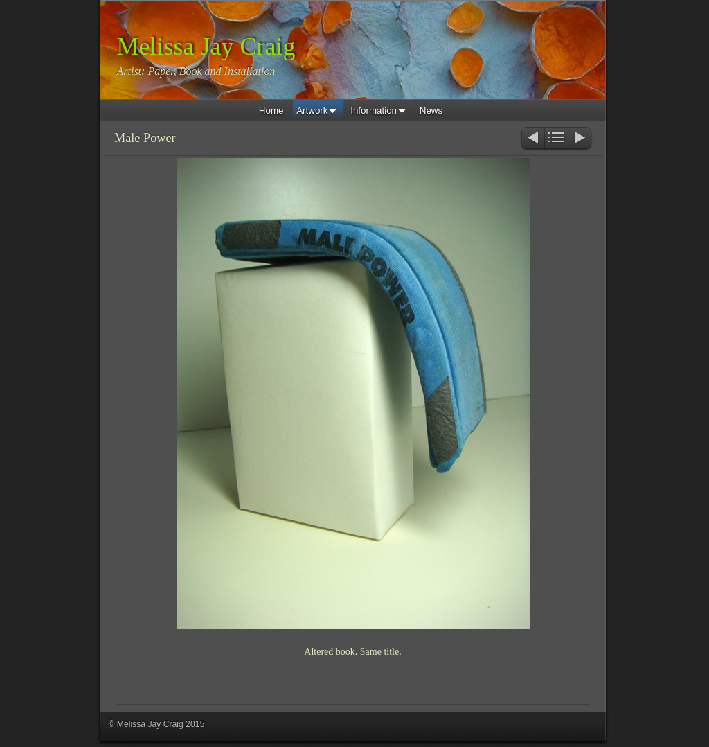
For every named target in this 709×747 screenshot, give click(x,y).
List (556, 139)
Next (580, 139)
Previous (532, 139)
